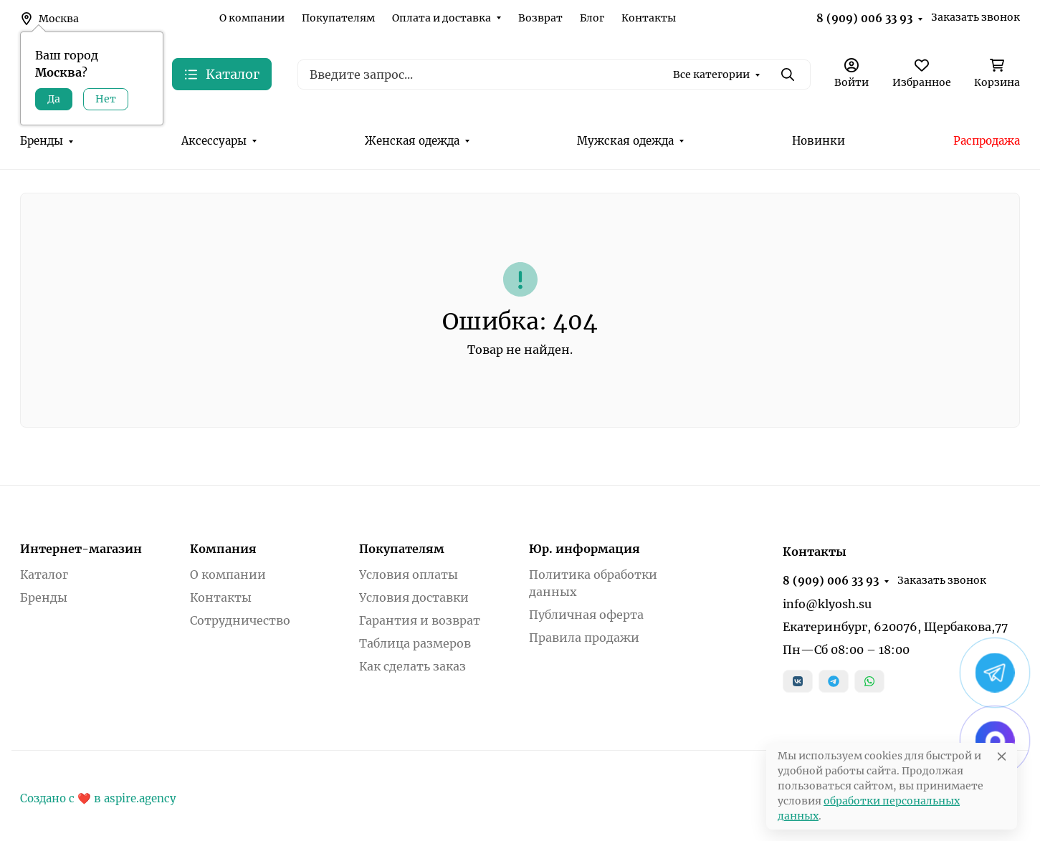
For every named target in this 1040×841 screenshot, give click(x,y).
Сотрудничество (240, 620)
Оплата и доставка (441, 17)
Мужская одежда (625, 141)
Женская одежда (412, 141)
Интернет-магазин (81, 548)
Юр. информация (584, 548)
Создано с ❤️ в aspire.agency (98, 798)
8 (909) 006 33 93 (864, 18)
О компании (252, 17)
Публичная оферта (586, 614)
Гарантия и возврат (419, 620)
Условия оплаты (408, 574)
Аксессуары (214, 141)
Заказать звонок (975, 17)
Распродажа (986, 141)
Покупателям (338, 17)
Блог (592, 17)
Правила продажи (584, 637)
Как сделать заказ (412, 666)
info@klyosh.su (827, 604)
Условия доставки (414, 597)
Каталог (44, 574)
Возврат (540, 17)
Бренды (41, 141)
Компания (223, 548)
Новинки (818, 141)
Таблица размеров (415, 643)
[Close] (1002, 756)
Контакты (648, 17)
